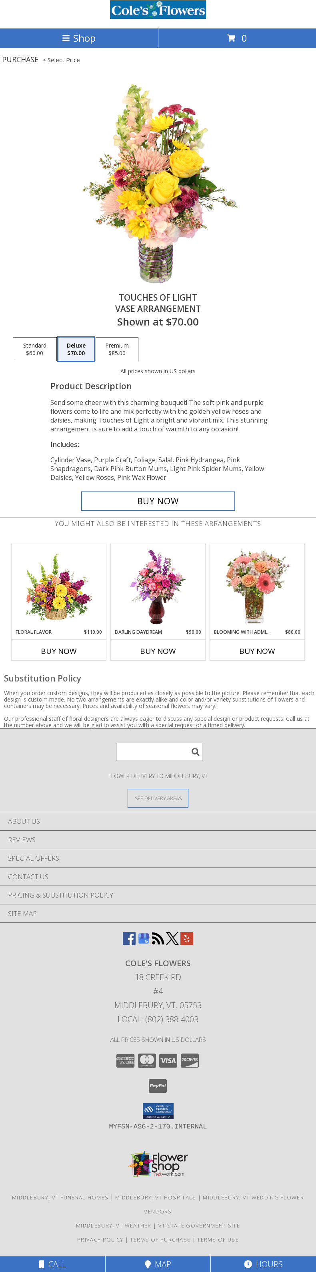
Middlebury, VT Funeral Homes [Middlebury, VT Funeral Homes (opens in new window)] (60, 1197)
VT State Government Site (199, 1225)
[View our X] (172, 942)
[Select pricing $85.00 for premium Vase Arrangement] (117, 349)
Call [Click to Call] (52, 1264)
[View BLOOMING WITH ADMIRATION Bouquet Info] (257, 586)
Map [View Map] (158, 1264)
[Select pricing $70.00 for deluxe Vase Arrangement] (76, 349)
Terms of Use (218, 1239)
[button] (158, 1111)
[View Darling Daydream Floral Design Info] (158, 586)
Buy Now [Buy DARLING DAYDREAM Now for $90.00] (158, 651)
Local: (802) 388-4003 (158, 1019)
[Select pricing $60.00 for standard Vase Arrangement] (34, 349)
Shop (79, 37)
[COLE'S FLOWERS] (158, 16)
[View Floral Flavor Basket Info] (59, 586)
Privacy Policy (100, 1239)
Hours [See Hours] (263, 1264)
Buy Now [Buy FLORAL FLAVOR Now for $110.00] (59, 651)
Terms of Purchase (160, 1239)
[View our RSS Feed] (158, 942)
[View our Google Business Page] (143, 942)
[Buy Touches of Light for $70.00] (158, 501)
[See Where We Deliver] (158, 798)
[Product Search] (159, 752)
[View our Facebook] (129, 942)
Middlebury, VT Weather (114, 1225)
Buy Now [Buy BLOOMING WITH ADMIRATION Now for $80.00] (257, 651)
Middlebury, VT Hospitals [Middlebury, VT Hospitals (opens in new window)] (155, 1197)
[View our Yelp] (186, 942)
